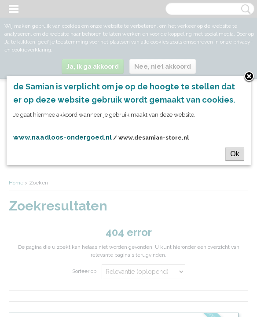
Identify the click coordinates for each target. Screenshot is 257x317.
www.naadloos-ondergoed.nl (62, 137)
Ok (234, 154)
